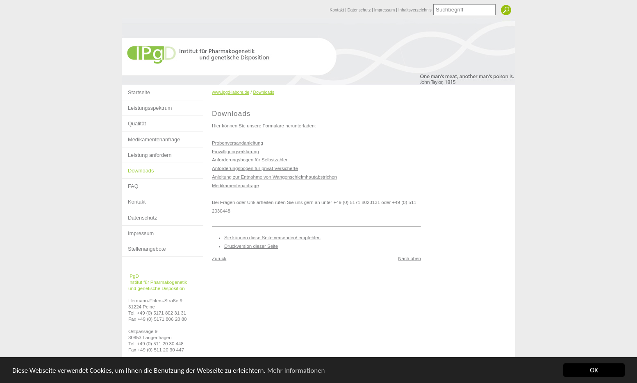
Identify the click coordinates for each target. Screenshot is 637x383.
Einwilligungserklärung (235, 151)
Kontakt (337, 10)
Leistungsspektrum (147, 105)
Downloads (138, 168)
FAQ (130, 184)
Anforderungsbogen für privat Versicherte (255, 168)
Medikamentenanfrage (151, 137)
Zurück (219, 258)
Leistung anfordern (147, 152)
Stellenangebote (144, 246)
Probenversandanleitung (237, 143)
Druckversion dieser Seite (251, 246)
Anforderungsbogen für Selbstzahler (249, 159)
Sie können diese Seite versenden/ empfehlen (272, 237)
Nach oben (409, 258)
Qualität (134, 121)
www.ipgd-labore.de (230, 92)
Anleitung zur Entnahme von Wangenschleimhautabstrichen (274, 177)
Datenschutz (359, 10)
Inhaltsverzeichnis (415, 10)
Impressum (385, 10)
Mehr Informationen (296, 370)
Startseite (136, 90)
